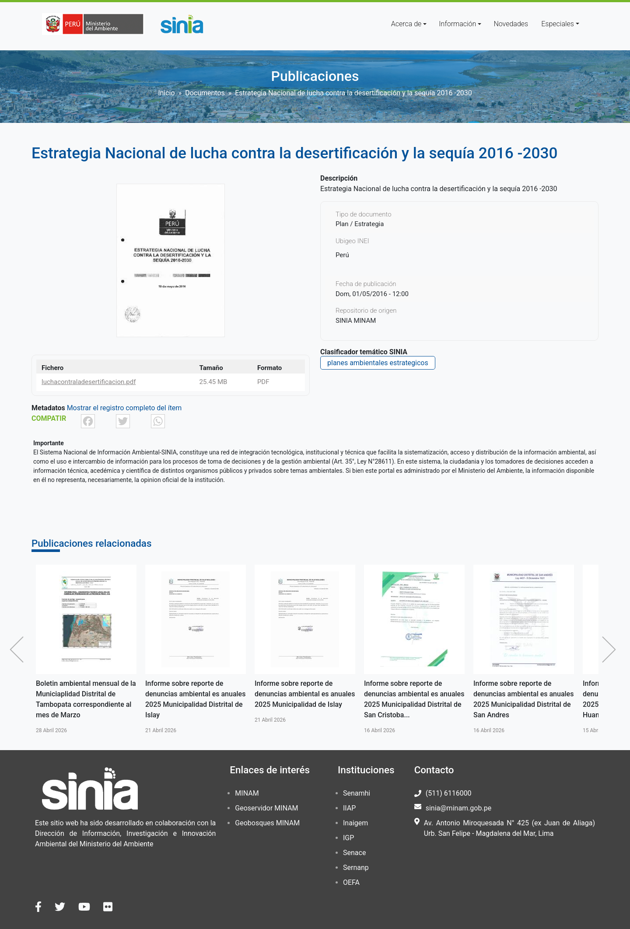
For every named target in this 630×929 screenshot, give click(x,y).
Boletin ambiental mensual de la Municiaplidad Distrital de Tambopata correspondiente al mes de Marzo (86, 699)
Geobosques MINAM (267, 823)
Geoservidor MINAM (266, 808)
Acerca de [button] (406, 24)
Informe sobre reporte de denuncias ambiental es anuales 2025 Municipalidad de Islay (305, 694)
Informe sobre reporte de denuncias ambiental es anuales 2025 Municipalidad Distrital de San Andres (523, 699)
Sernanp (356, 867)
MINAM (247, 793)
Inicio (166, 93)
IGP (348, 838)
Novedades (511, 24)
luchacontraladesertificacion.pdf (89, 382)
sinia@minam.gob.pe (458, 808)
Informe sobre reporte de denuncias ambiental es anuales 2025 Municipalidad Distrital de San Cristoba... (414, 699)
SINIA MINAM (356, 321)
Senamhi (356, 793)
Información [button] (457, 24)
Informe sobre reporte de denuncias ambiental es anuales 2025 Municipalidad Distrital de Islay (195, 699)
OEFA (351, 882)
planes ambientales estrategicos (377, 363)
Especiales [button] (557, 24)
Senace (354, 853)
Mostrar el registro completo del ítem (124, 408)
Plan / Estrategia (360, 224)
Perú (342, 255)
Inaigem (355, 823)
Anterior (19, 649)
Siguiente (611, 649)
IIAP (349, 808)
